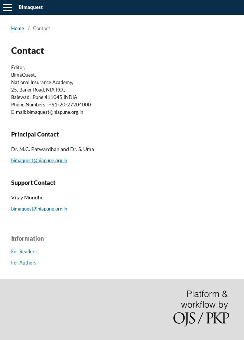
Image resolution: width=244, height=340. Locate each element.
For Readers (24, 251)
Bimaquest (31, 7)
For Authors (23, 263)
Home (17, 28)
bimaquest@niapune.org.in (39, 160)
